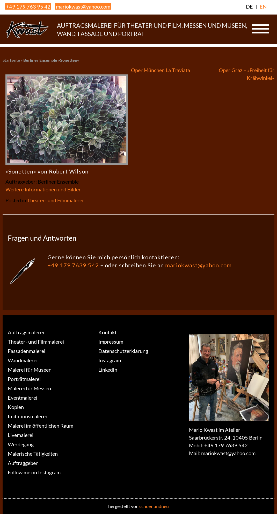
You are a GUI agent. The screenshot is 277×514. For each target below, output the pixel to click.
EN (263, 6)
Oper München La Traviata (160, 70)
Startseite (11, 60)
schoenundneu (154, 506)
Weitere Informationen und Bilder (43, 189)
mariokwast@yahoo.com (83, 6)
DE (249, 6)
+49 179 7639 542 (73, 265)
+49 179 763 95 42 (28, 6)
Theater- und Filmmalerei (55, 200)
